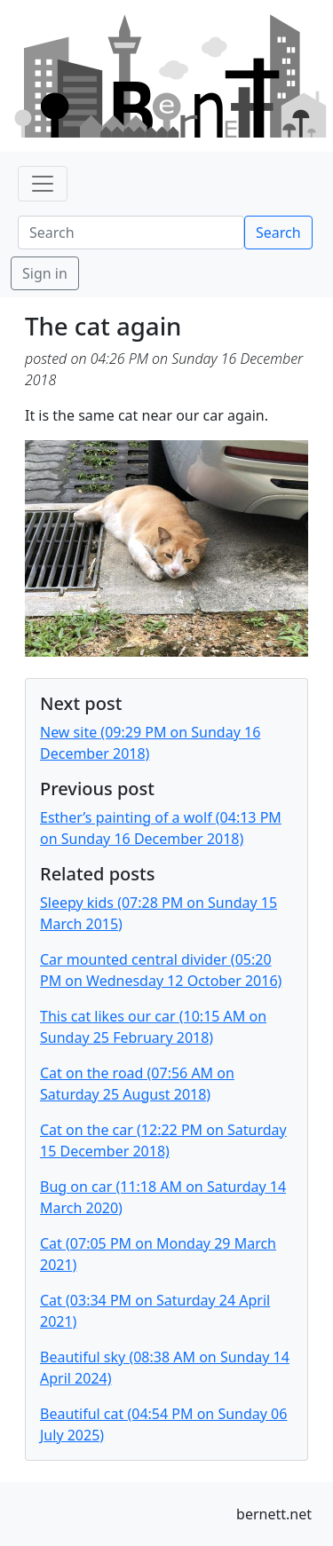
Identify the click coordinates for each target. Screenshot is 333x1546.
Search (278, 232)
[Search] (131, 232)
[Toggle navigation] (42, 183)
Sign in (44, 273)
